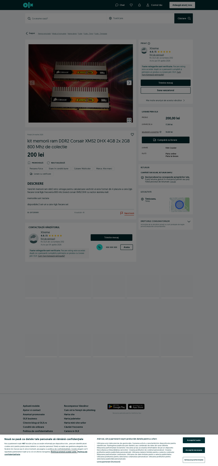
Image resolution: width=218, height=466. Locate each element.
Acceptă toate (193, 440)
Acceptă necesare (194, 450)
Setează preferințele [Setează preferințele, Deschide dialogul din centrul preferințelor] (193, 460)
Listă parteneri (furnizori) (108, 462)
